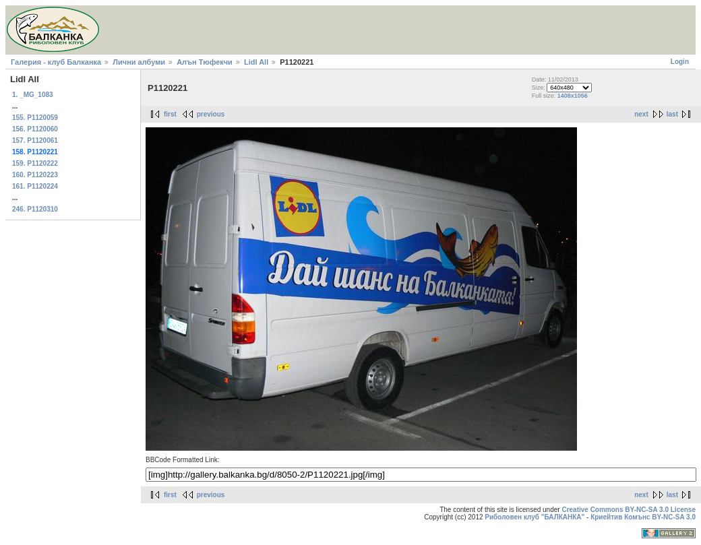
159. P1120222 (35, 163)
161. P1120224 (35, 186)
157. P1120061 (35, 140)
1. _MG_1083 (32, 94)
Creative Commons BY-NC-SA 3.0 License (628, 509)
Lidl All (256, 62)
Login (680, 61)
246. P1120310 (35, 209)
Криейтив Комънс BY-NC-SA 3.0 (643, 517)
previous (211, 114)
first (170, 114)
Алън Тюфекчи (205, 62)
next (641, 114)
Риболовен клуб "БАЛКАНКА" (534, 517)
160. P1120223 (35, 175)
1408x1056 (572, 95)
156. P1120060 (35, 129)
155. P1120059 (35, 117)
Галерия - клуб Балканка (56, 62)
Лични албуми (139, 62)
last (672, 114)
